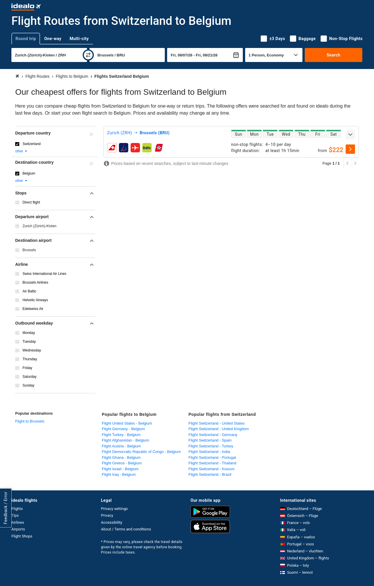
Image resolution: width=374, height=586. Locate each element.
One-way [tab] (52, 38)
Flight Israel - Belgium (120, 469)
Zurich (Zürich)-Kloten (39, 226)
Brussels (29, 250)
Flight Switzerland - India (209, 451)
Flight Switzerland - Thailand (212, 463)
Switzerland (31, 144)
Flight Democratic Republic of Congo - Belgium (141, 451)
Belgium (28, 173)
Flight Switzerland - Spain (209, 440)
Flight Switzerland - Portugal (212, 457)
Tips (15, 515)
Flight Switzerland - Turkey (210, 446)
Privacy (107, 515)
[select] (350, 149)
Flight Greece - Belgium (122, 463)
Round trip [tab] (25, 38)
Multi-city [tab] (79, 38)
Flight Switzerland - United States (216, 423)
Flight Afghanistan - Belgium (125, 440)
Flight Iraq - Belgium (119, 474)
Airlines (17, 522)
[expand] (350, 134)
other (21, 151)
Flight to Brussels (29, 421)
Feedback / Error (5, 508)
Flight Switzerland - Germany (213, 434)
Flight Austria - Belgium (121, 446)
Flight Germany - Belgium (123, 429)
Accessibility (111, 522)
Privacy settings (114, 508)
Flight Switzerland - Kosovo (211, 469)
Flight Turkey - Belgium (121, 434)
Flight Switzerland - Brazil (209, 474)
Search (333, 55)
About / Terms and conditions (126, 529)
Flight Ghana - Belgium (121, 457)
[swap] (88, 55)
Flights (17, 508)
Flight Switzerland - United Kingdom (218, 429)
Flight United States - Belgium (127, 423)
